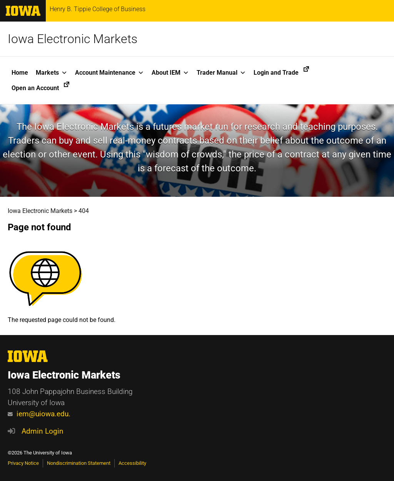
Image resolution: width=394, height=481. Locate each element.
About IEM (170, 72)
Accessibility (132, 463)
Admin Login (42, 431)
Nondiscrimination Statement (78, 463)
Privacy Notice (23, 463)
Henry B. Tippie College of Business (97, 9)
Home (20, 72)
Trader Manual (221, 72)
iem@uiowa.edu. (39, 413)
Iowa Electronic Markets (72, 39)
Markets (51, 72)
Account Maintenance (109, 72)
